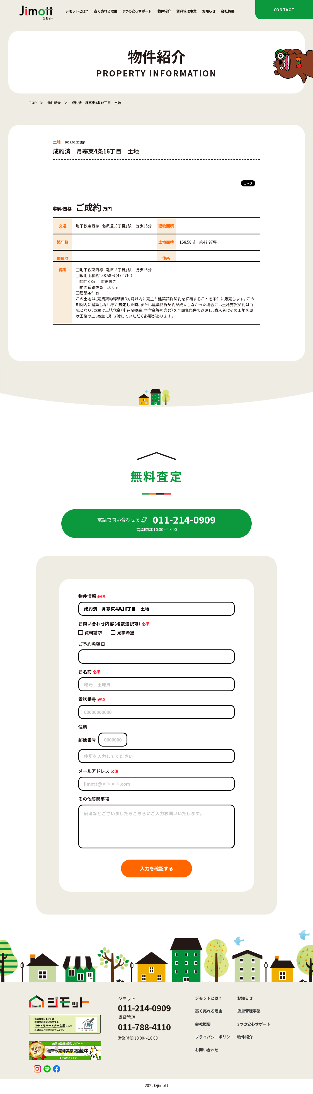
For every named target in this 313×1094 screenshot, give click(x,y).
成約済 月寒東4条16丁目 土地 (96, 102)
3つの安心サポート (137, 11)
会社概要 (227, 11)
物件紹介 (164, 11)
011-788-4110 (144, 1027)
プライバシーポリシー (214, 1037)
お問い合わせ (207, 1049)
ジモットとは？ (76, 11)
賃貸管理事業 (186, 11)
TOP (33, 102)
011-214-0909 (144, 1008)
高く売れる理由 (105, 11)
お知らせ (208, 11)
